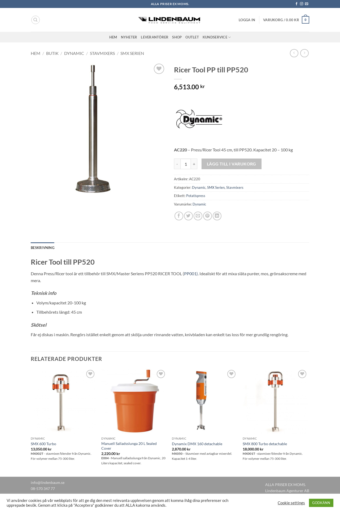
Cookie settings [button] (291, 503)
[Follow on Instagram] (301, 4)
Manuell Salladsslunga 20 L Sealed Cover (129, 446)
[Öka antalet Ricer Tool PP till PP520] (194, 164)
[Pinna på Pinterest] (207, 216)
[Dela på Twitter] (188, 216)
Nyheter (129, 37)
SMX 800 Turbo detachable (265, 443)
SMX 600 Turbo (43, 443)
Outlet (192, 37)
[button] (247, 20)
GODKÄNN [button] (321, 503)
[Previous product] (304, 53)
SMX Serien (132, 53)
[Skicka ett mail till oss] (306, 4)
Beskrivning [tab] (42, 248)
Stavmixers (102, 53)
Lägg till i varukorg (231, 163)
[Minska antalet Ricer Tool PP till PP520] (177, 164)
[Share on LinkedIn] (217, 216)
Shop (177, 37)
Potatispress (195, 196)
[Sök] (35, 20)
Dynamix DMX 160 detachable (197, 443)
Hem (113, 37)
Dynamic (74, 53)
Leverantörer (154, 37)
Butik (52, 53)
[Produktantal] (185, 164)
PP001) (191, 273)
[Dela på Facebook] (179, 216)
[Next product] (294, 53)
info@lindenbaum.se (47, 482)
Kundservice (217, 37)
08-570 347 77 (43, 488)
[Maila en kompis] (198, 216)
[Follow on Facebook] (296, 4)
